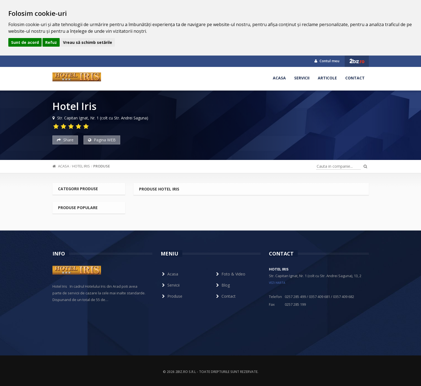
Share (65, 139)
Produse (101, 166)
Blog (222, 285)
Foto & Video (230, 274)
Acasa (279, 78)
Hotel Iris (81, 166)
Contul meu (326, 60)
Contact (355, 78)
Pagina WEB (102, 139)
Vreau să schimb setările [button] (87, 42)
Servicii (301, 78)
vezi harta (277, 283)
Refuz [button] (51, 42)
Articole (327, 78)
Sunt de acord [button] (25, 42)
